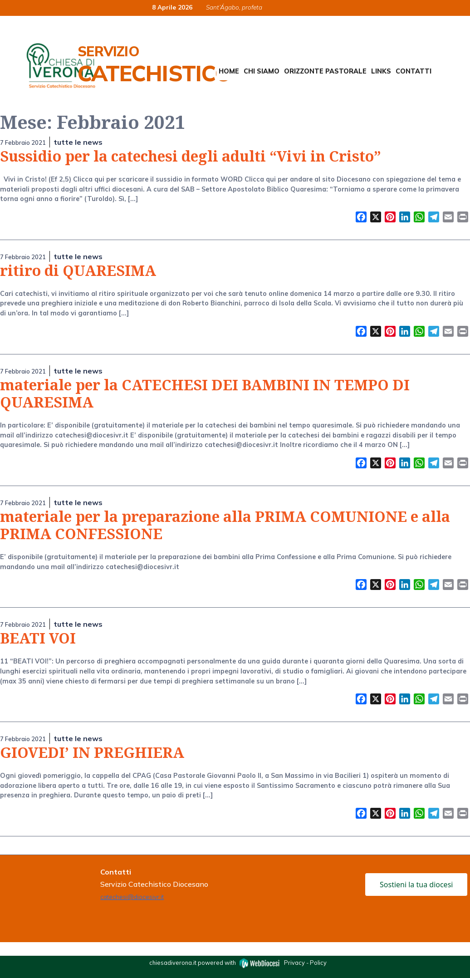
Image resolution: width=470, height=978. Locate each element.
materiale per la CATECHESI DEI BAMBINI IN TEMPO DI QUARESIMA (205, 393)
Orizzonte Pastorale (325, 71)
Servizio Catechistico (154, 64)
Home (229, 71)
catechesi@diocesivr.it (132, 896)
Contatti (413, 71)
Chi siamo (261, 71)
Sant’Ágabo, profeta (234, 7)
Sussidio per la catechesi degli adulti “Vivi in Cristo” (190, 156)
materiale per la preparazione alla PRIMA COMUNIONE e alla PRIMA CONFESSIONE (225, 524)
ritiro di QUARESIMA (78, 270)
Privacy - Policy (305, 962)
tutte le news (78, 142)
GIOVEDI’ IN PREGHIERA (92, 752)
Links (381, 71)
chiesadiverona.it (172, 962)
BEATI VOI (38, 638)
